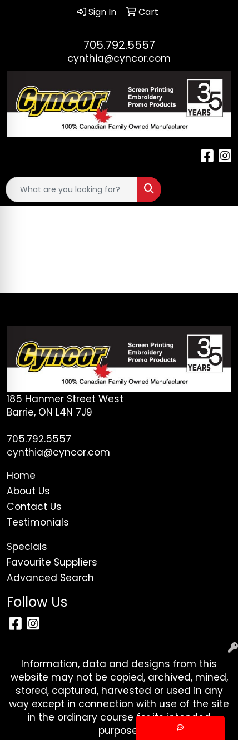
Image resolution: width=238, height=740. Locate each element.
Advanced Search (50, 577)
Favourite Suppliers (52, 562)
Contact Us (34, 506)
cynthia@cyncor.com (119, 58)
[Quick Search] (72, 189)
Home (21, 475)
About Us (28, 491)
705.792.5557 (119, 45)
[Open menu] (216, 189)
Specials (27, 546)
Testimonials (38, 522)
